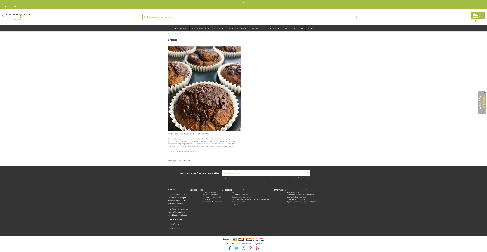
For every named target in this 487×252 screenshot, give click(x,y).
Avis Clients (480, 103)
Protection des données (212, 202)
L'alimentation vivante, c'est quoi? (300, 194)
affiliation (206, 199)
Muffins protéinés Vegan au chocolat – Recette (188, 134)
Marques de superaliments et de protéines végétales (253, 199)
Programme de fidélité (212, 197)
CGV (234, 192)
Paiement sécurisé (210, 192)
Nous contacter (238, 202)
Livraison (206, 190)
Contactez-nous (174, 228)
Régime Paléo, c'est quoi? (297, 197)
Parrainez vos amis (210, 194)
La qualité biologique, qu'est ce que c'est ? (304, 190)
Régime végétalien (294, 192)
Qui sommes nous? (240, 194)
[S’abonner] (307, 173)
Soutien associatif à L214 (242, 197)
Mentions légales (238, 190)
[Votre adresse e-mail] (263, 173)
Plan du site (236, 204)
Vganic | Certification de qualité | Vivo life (303, 202)
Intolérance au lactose (296, 199)
